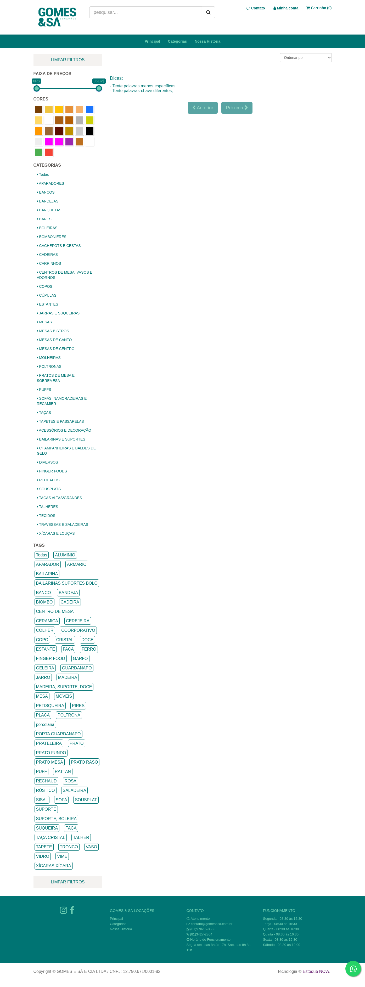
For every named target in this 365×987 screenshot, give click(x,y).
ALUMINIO (65, 555)
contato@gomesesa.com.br (211, 924)
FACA (68, 649)
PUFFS (44, 389)
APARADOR (47, 564)
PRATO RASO (84, 762)
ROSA (70, 781)
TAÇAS (44, 412)
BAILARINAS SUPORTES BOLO (67, 583)
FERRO (89, 649)
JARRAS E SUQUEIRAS (58, 313)
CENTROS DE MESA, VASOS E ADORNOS (64, 275)
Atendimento (198, 919)
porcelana (45, 724)
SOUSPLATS (49, 489)
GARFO (80, 658)
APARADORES (50, 183)
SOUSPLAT (86, 800)
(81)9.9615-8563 (202, 929)
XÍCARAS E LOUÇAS (56, 533)
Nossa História (207, 41)
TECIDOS (46, 516)
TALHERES (47, 507)
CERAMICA (47, 621)
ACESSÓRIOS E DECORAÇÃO (64, 430)
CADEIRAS (47, 254)
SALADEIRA (74, 790)
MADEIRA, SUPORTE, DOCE (64, 687)
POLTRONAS (49, 366)
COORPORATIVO (78, 630)
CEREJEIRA (77, 621)
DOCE (87, 640)
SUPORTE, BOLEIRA (56, 818)
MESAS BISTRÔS (53, 331)
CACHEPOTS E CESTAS (59, 246)
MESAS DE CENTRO (56, 349)
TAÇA (71, 828)
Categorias (177, 41)
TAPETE (44, 847)
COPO (42, 640)
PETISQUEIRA (50, 705)
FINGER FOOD (50, 658)
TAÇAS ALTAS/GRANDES (59, 498)
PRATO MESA (49, 762)
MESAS (44, 322)
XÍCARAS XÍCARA (53, 866)
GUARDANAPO (77, 668)
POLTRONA (69, 715)
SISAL (42, 800)
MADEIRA (67, 677)
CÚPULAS (47, 295)
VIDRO (42, 856)
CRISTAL (65, 640)
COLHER (45, 630)
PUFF (41, 771)
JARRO (43, 677)
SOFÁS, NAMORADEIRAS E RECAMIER (62, 401)
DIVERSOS (47, 462)
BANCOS (46, 192)
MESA (42, 696)
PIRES (78, 705)
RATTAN (63, 771)
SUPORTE (46, 809)
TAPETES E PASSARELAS (60, 421)
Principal (152, 41)
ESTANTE (45, 649)
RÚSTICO (45, 790)
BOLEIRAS (47, 228)
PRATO (77, 743)
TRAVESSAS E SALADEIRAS (62, 524)
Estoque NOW (316, 971)
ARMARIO (77, 564)
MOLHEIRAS (49, 358)
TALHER (81, 837)
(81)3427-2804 (201, 934)
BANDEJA (68, 592)
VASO (91, 847)
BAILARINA (47, 574)
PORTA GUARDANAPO (58, 734)
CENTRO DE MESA (55, 611)
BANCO (43, 592)
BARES (44, 219)
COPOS (44, 286)
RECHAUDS (48, 480)
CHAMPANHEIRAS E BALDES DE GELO (66, 450)
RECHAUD (46, 781)
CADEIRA (70, 602)
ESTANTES (47, 304)
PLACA (43, 715)
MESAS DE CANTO (54, 340)
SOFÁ (61, 800)
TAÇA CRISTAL (50, 837)
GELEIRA (45, 668)
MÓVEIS (64, 696)
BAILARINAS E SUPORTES (61, 439)
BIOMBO (44, 602)
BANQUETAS (49, 210)
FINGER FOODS (52, 471)
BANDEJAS (48, 201)
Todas (43, 174)
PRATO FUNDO (51, 753)
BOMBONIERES (51, 237)
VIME (62, 856)
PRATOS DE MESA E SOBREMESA (56, 378)
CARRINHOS (49, 263)
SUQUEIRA (47, 828)
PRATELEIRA (49, 743)
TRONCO (69, 847)
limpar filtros (68, 60)
